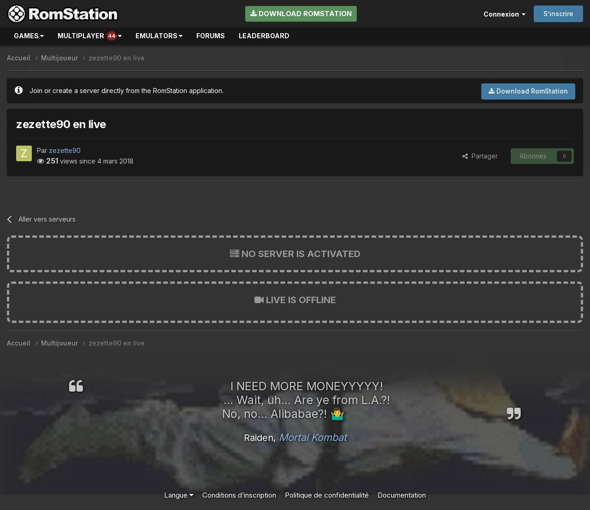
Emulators (159, 36)
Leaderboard (264, 36)
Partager (480, 156)
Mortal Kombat (313, 437)
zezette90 (65, 150)
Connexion (504, 14)
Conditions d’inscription (239, 495)
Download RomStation (301, 13)
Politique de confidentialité (327, 495)
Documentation (402, 495)
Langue (179, 495)
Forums (210, 36)
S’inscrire (558, 14)
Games (29, 36)
